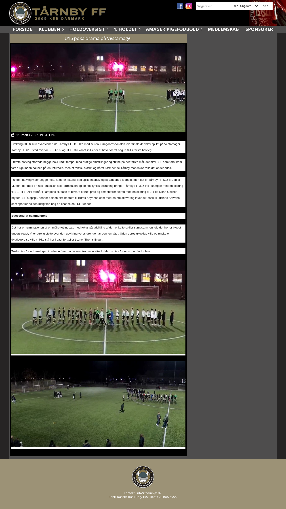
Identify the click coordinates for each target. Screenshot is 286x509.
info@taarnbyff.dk (149, 493)
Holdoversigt (88, 29)
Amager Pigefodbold (173, 29)
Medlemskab (223, 29)
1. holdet (126, 29)
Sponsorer (259, 29)
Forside (22, 29)
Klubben (51, 29)
